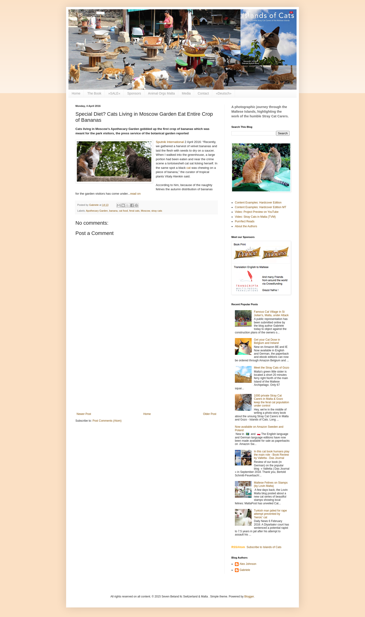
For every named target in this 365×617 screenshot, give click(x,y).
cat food (123, 210)
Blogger (249, 596)
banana (113, 210)
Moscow (145, 210)
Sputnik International (170, 142)
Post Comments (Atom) (107, 420)
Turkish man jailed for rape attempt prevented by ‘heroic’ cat (270, 514)
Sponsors (134, 93)
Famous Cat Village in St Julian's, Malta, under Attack (271, 313)
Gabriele (245, 570)
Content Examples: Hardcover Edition (258, 202)
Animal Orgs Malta (161, 93)
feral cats (134, 210)
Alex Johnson (248, 564)
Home (76, 93)
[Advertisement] (146, 374)
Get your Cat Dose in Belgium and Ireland (267, 341)
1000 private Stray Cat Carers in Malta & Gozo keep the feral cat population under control (271, 400)
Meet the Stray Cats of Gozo (271, 367)
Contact (203, 93)
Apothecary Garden (97, 210)
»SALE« (114, 93)
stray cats (156, 210)
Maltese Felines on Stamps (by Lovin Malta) (271, 484)
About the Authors (246, 226)
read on (135, 193)
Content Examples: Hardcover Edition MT (260, 207)
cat (188, 168)
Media (186, 93)
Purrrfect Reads (244, 221)
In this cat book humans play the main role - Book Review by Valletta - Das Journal (271, 455)
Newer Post (84, 414)
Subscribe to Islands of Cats (264, 547)
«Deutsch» (223, 93)
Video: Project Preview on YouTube (256, 212)
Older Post (209, 414)
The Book (94, 93)
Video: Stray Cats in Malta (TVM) (255, 216)
